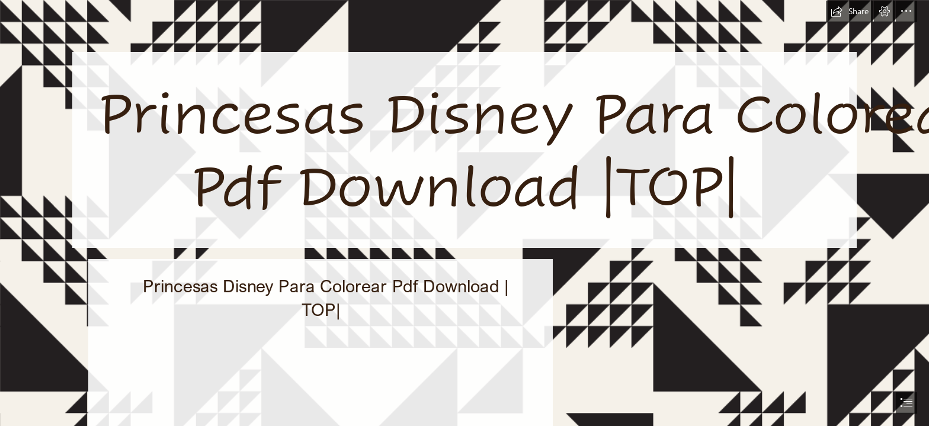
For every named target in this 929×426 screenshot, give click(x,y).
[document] (464, 213)
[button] (849, 11)
